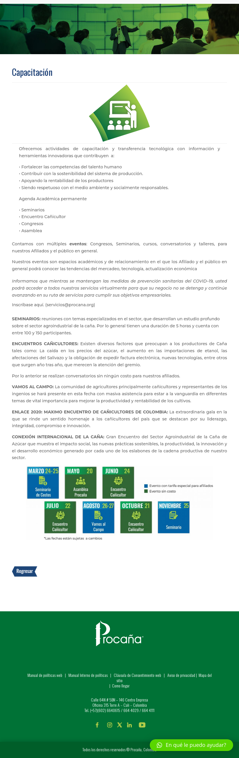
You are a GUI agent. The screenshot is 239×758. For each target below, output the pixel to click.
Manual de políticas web (44, 675)
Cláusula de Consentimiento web (137, 675)
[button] (191, 745)
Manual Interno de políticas (88, 675)
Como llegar (121, 685)
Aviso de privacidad (181, 675)
